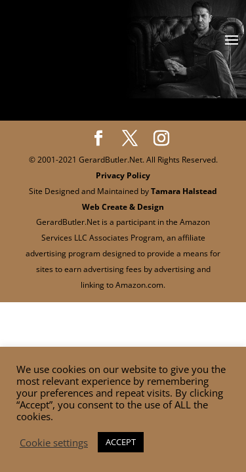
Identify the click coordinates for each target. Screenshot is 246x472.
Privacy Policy (123, 175)
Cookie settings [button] (54, 442)
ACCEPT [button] (121, 442)
